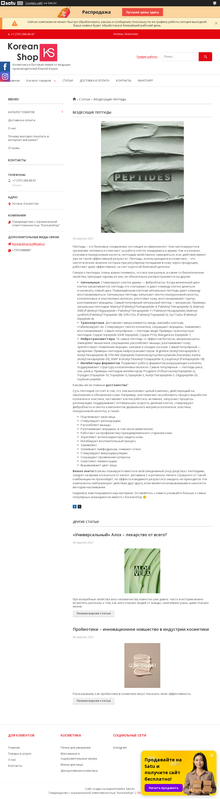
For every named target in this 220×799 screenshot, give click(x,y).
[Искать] (205, 56)
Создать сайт (34, 3)
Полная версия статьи (94, 613)
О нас (12, 128)
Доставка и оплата (21, 120)
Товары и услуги (19, 753)
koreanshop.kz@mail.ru (28, 244)
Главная (14, 80)
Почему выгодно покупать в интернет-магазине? (28, 138)
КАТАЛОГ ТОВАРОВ (21, 112)
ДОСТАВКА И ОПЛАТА (94, 80)
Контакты (15, 766)
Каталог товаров (38, 80)
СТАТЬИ (67, 80)
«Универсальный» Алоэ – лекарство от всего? (120, 534)
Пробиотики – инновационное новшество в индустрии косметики (141, 629)
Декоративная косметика (79, 771)
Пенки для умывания (75, 747)
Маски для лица (72, 764)
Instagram (120, 747)
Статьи (84, 99)
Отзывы (14, 148)
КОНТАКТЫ (123, 80)
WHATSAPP (145, 80)
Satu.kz (130, 789)
